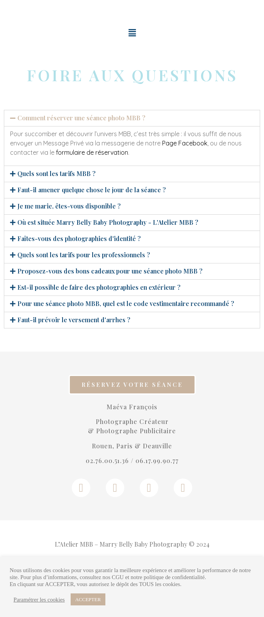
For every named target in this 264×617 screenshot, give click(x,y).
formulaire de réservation (92, 152)
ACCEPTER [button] (88, 599)
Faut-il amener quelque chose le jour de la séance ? (91, 190)
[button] (132, 385)
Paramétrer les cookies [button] (39, 599)
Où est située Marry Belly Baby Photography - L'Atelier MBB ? (107, 222)
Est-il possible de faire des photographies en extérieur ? (99, 287)
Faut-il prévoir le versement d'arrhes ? (73, 320)
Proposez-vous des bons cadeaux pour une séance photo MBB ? (110, 271)
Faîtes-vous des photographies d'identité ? (79, 238)
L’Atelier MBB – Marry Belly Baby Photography (121, 544)
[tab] (132, 118)
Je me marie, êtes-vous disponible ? (69, 206)
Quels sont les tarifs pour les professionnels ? (83, 255)
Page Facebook (184, 143)
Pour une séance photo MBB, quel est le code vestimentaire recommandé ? (125, 303)
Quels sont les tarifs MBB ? (56, 173)
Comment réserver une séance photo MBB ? (81, 118)
